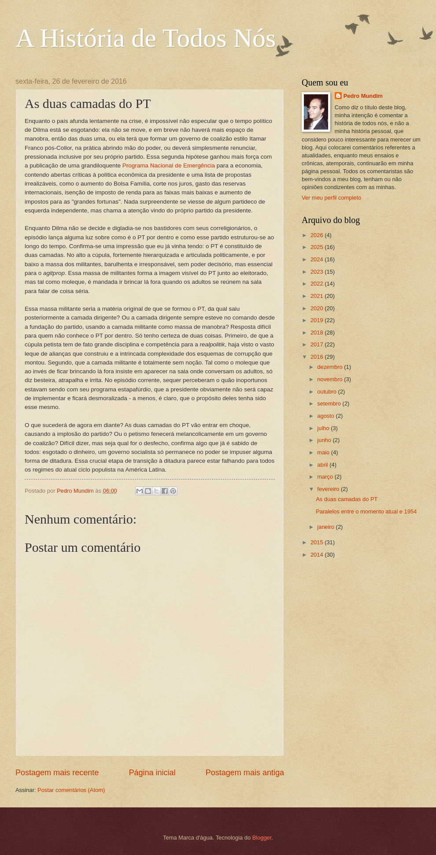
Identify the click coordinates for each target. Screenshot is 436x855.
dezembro (330, 367)
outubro (327, 391)
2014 (317, 554)
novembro (330, 379)
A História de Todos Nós (145, 37)
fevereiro (329, 489)
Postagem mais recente (57, 772)
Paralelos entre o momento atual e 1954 (366, 511)
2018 (317, 332)
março (325, 476)
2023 (317, 271)
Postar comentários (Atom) (71, 790)
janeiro (326, 527)
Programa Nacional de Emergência (168, 165)
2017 (317, 344)
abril (323, 464)
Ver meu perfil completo (331, 197)
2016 (317, 356)
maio (324, 452)
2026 (317, 235)
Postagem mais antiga (245, 772)
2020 (317, 308)
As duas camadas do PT (346, 499)
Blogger (262, 837)
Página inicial (152, 772)
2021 (317, 296)
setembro (329, 403)
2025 (317, 247)
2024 (317, 259)
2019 (317, 320)
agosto (326, 416)
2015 (317, 542)
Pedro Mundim (363, 96)
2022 (317, 283)
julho (324, 428)
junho (325, 440)
